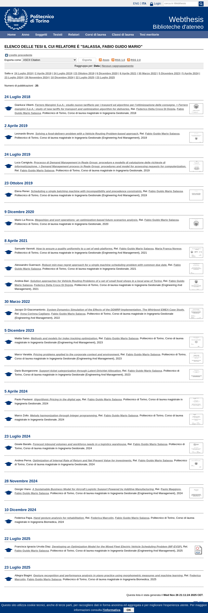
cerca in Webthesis (175, 3)
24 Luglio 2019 (63, 73)
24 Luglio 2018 (23, 73)
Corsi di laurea (95, 34)
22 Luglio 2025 (85, 77)
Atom (106, 59)
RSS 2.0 (136, 59)
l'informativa (111, 610)
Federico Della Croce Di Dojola (155, 109)
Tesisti (57, 34)
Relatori (73, 34)
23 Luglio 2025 (105, 77)
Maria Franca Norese (168, 248)
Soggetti (41, 34)
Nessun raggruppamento (117, 65)
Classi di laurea (123, 34)
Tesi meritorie (149, 34)
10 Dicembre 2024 (62, 77)
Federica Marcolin (102, 517)
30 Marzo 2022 (148, 73)
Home (12, 34)
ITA (144, 3)
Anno (25, 34)
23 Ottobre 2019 (84, 73)
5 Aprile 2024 (190, 73)
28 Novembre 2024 (37, 77)
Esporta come (12, 59)
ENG (136, 3)
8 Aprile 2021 (128, 73)
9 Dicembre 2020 (107, 73)
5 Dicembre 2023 (169, 73)
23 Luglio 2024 (13, 77)
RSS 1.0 (120, 59)
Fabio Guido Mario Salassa (162, 133)
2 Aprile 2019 (43, 73)
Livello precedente (20, 55)
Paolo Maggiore (171, 489)
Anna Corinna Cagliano (35, 313)
